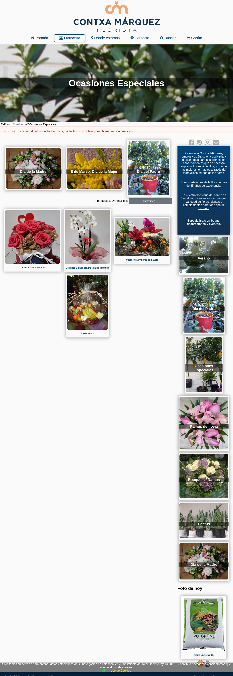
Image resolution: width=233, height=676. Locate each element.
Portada (39, 38)
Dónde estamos (105, 38)
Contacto (140, 38)
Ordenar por (119, 200)
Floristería (69, 38)
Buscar (168, 38)
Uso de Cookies (120, 670)
